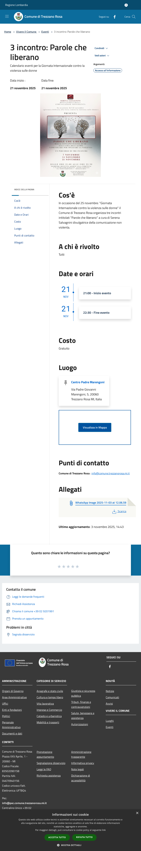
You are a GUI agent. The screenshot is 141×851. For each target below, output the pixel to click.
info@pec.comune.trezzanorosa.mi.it (24, 803)
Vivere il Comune (26, 32)
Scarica (118, 511)
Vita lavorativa (45, 703)
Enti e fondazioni (12, 710)
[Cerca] (134, 17)
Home (7, 32)
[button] (70, 845)
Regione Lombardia (16, 5)
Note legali (77, 769)
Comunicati (112, 697)
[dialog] (70, 830)
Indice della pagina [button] (24, 189)
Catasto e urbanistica (49, 716)
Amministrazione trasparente (81, 754)
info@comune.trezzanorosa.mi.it (111, 473)
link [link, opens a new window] (104, 830)
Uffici (5, 703)
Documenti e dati (12, 733)
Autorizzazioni (79, 724)
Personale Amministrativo (11, 724)
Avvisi (109, 703)
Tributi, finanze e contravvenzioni (81, 704)
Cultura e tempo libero (50, 697)
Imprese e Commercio (49, 710)
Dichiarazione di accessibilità (80, 777)
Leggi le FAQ (44, 769)
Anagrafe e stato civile (50, 691)
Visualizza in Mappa (95, 427)
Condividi (102, 48)
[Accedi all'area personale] (126, 5)
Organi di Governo (12, 691)
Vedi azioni (102, 56)
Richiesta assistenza (49, 775)
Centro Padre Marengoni (88, 382)
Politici (6, 716)
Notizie (110, 691)
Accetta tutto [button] (57, 837)
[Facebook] (113, 16)
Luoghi (110, 721)
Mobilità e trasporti (48, 722)
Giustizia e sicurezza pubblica (83, 693)
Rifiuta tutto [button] (84, 837)
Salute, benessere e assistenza (82, 715)
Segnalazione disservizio (51, 763)
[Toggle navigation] (7, 16)
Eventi (45, 32)
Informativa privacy (82, 763)
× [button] (137, 813)
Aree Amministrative (14, 697)
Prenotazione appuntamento (45, 754)
